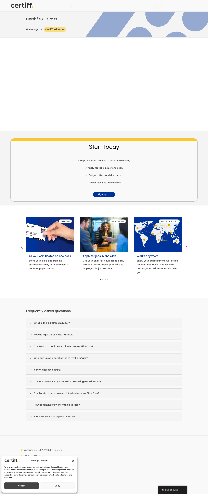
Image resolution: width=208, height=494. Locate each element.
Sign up (102, 101)
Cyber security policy (34, 445)
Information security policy (63, 445)
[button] (73, 460)
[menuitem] (80, 6)
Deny (57, 485)
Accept (21, 485)
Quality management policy (94, 480)
